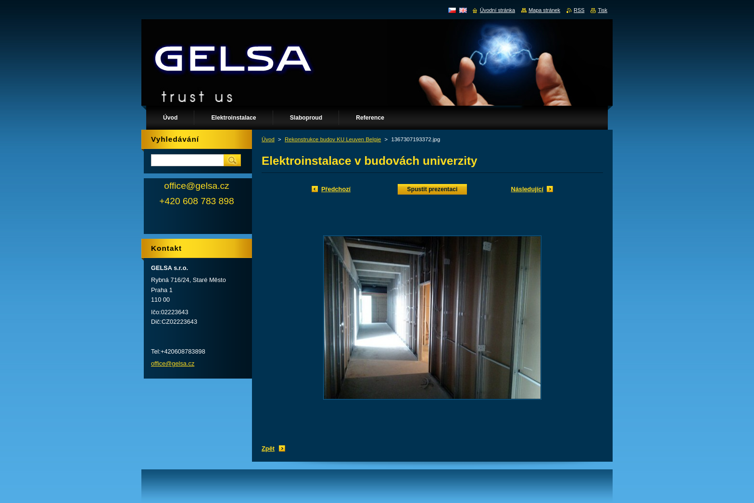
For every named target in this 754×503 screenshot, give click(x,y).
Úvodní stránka (497, 10)
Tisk (602, 10)
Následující (527, 189)
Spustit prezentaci (432, 189)
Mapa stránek (544, 10)
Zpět (268, 448)
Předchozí (336, 189)
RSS (579, 10)
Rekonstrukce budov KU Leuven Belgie (333, 139)
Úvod (268, 139)
